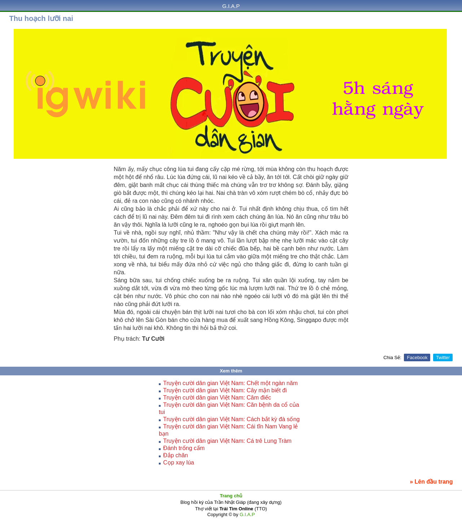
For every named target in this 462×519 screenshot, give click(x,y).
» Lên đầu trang (431, 482)
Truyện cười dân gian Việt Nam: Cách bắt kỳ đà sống (231, 419)
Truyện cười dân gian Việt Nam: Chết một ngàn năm (230, 383)
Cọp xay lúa (178, 462)
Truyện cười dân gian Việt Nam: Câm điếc (217, 397)
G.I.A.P (231, 6)
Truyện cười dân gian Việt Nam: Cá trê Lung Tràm (227, 441)
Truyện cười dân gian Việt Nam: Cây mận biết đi (225, 390)
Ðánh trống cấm (184, 448)
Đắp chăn (175, 455)
